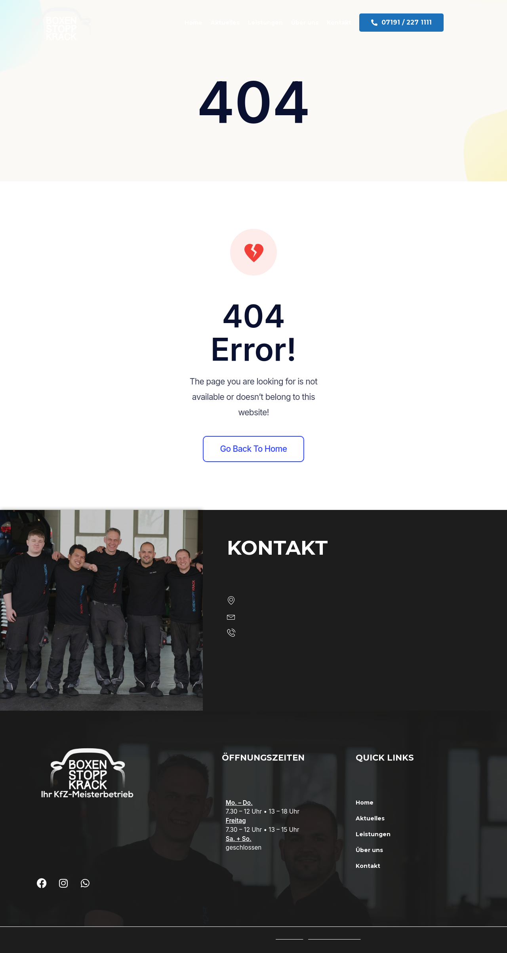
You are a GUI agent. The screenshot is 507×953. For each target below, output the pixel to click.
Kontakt (347, 22)
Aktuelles (233, 22)
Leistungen (273, 22)
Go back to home (253, 449)
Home (201, 22)
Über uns (312, 22)
